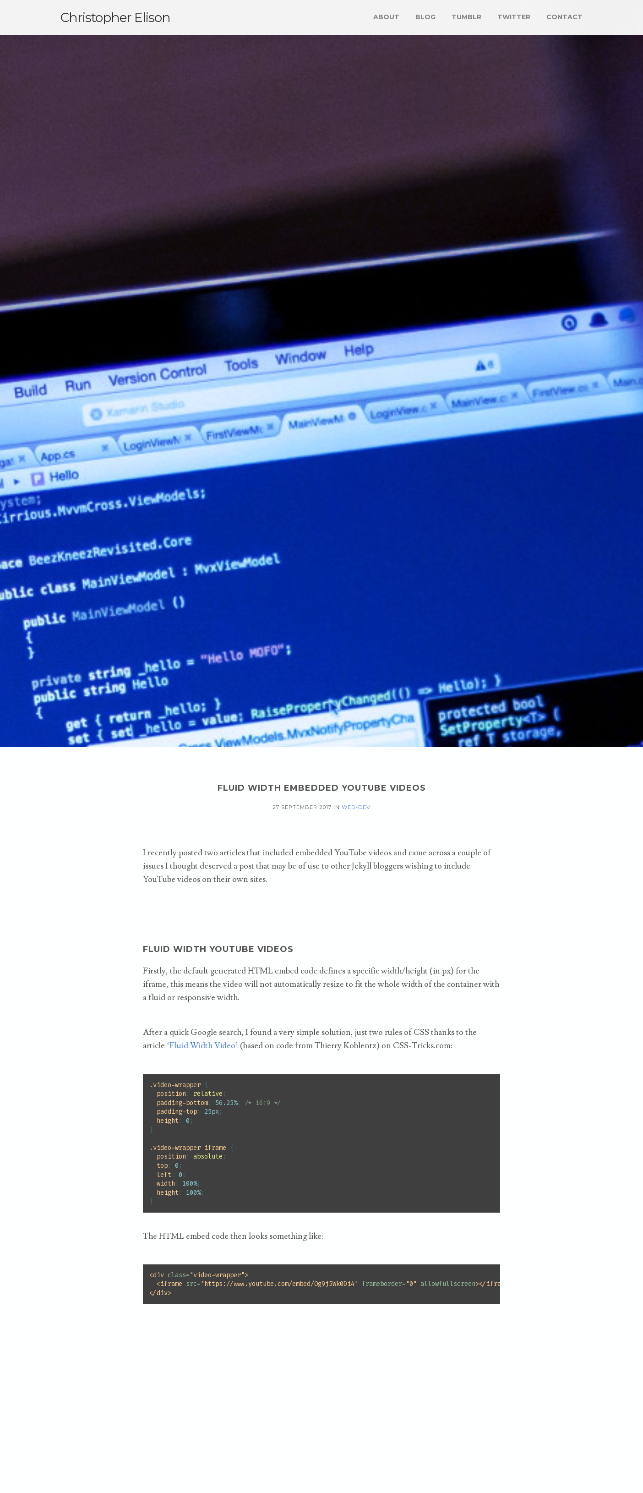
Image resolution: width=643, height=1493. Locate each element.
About (386, 17)
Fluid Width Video (202, 1045)
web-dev (356, 807)
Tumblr (466, 17)
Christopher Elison (115, 17)
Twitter (513, 17)
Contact (564, 17)
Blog (425, 17)
